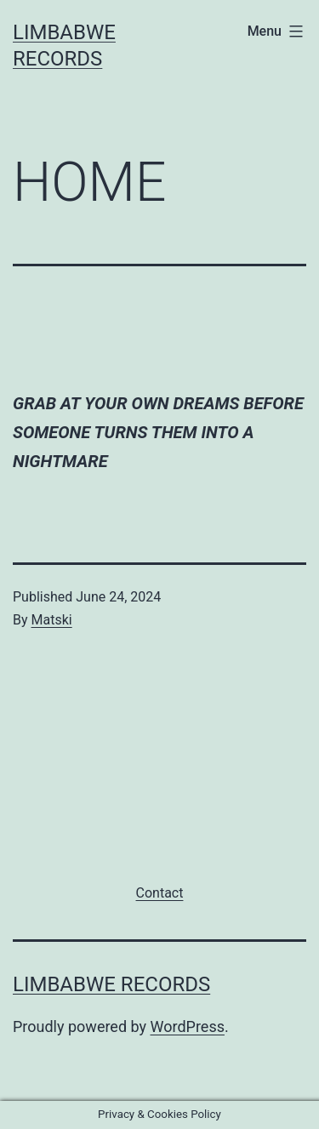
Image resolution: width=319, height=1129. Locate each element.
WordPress (188, 1026)
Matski (51, 620)
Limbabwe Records (111, 984)
